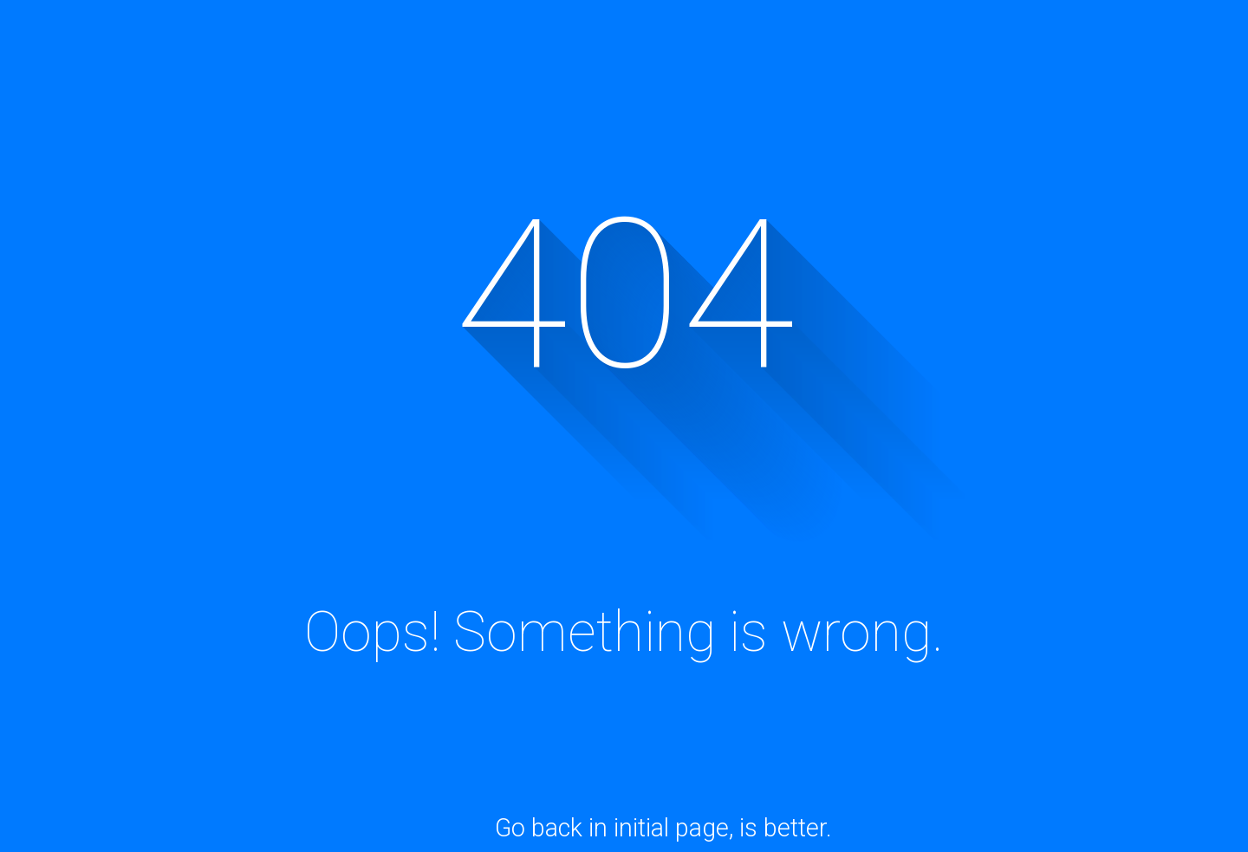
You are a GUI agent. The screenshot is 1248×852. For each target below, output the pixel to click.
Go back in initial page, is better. (663, 827)
